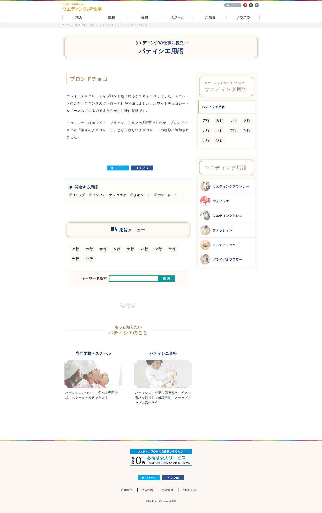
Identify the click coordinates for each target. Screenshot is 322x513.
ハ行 (144, 249)
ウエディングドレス (221, 215)
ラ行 (75, 259)
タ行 (117, 249)
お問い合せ (190, 490)
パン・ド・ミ (167, 195)
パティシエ (214, 201)
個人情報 (147, 490)
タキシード (142, 195)
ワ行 (89, 259)
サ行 (103, 249)
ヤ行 (172, 249)
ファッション (216, 230)
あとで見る (233, 5)
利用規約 (126, 490)
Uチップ (79, 195)
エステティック (218, 245)
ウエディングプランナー (224, 186)
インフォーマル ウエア (109, 195)
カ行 (89, 249)
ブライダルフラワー (221, 259)
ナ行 (130, 249)
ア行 (75, 249)
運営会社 (168, 490)
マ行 (158, 249)
